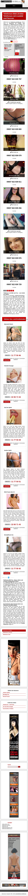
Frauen (12, 471)
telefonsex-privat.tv (6, 825)
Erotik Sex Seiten (12, 702)
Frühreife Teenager (9, 365)
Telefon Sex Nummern (14, 358)
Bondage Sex (6, 694)
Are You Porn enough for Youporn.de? (8, 707)
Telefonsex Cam (6, 634)
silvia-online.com (5, 824)
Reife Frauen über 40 (9, 492)
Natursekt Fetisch (8, 324)
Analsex (22, 391)
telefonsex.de (5, 826)
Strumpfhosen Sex (8, 534)
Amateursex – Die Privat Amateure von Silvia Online (8, 705)
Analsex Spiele (8, 450)
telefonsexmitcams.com (7, 827)
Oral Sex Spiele (8, 407)
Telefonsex (5, 344)
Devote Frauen (6, 696)
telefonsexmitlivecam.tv (7, 828)
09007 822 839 (14, 79)
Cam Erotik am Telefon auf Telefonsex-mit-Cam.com (8, 709)
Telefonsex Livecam (7, 632)
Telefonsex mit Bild (7, 630)
